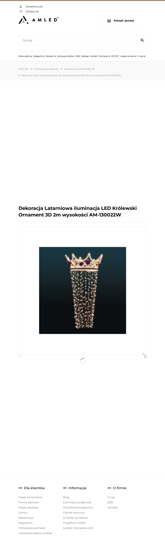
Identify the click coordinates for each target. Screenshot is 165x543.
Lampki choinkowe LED (78, 528)
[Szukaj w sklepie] (79, 40)
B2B (110, 502)
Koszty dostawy (28, 507)
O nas (111, 497)
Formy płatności (29, 502)
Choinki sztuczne (74, 512)
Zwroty (23, 512)
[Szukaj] (142, 40)
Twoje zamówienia (30, 497)
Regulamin (25, 523)
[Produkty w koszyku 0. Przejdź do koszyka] (124, 20)
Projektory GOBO (74, 523)
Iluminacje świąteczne (77, 502)
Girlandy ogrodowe (75, 517)
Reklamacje (25, 517)
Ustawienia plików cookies (35, 533)
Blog (66, 497)
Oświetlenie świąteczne (78, 507)
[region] (82, 143)
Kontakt (112, 507)
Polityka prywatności (31, 528)
